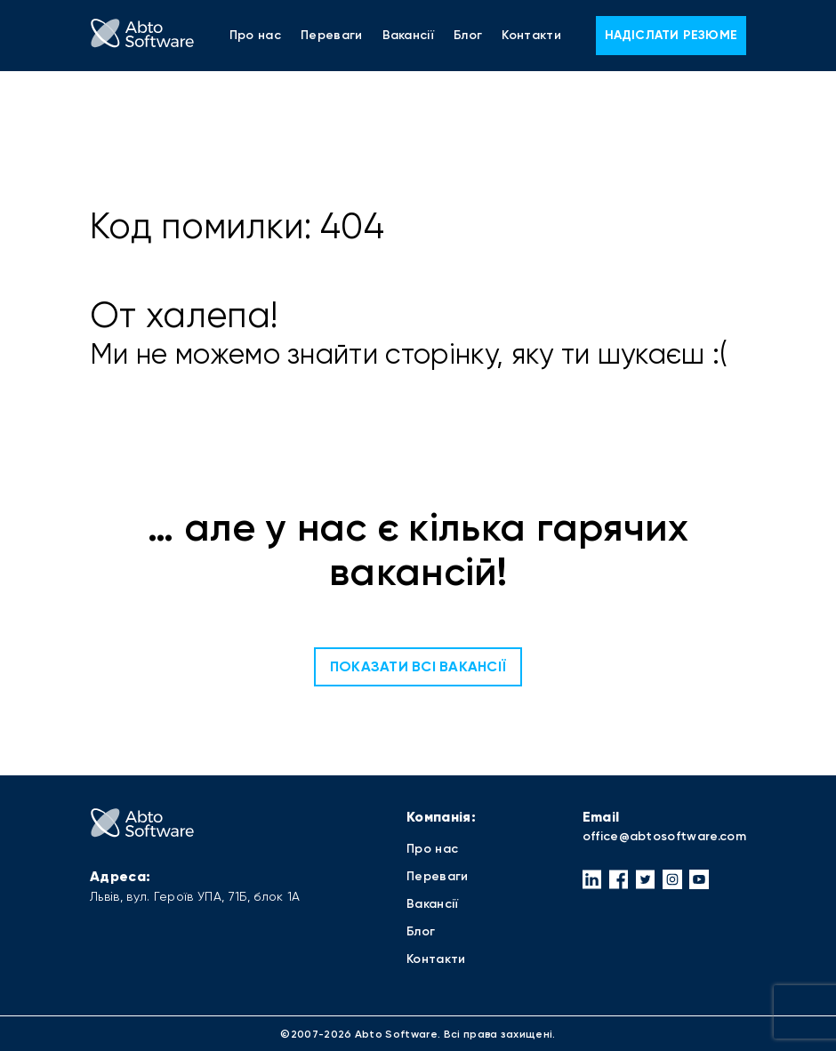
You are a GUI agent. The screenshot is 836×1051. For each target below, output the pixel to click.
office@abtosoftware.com (664, 836)
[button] (592, 879)
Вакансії (408, 35)
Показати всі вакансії (418, 666)
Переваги (332, 35)
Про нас (255, 35)
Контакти (531, 35)
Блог (468, 35)
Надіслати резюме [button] (671, 35)
